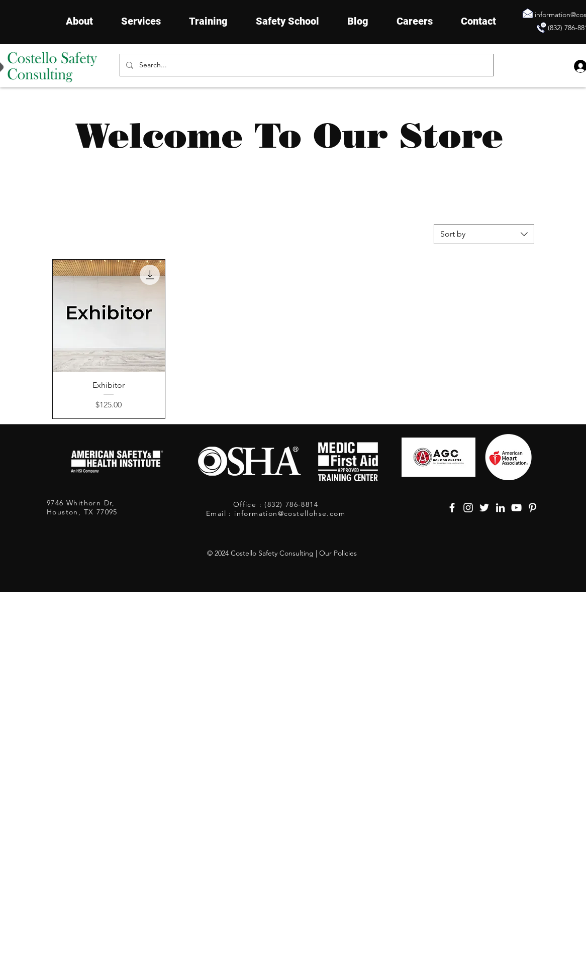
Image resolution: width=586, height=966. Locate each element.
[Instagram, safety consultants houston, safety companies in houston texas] (468, 507)
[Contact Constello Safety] (541, 27)
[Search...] (305, 65)
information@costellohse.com (289, 513)
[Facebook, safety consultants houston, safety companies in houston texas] (452, 507)
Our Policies (338, 553)
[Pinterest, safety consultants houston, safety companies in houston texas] (532, 507)
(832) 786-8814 (290, 504)
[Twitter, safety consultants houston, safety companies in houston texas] (484, 507)
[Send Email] (528, 13)
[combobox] (484, 234)
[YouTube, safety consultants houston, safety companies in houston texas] (516, 507)
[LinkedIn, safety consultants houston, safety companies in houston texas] (500, 507)
